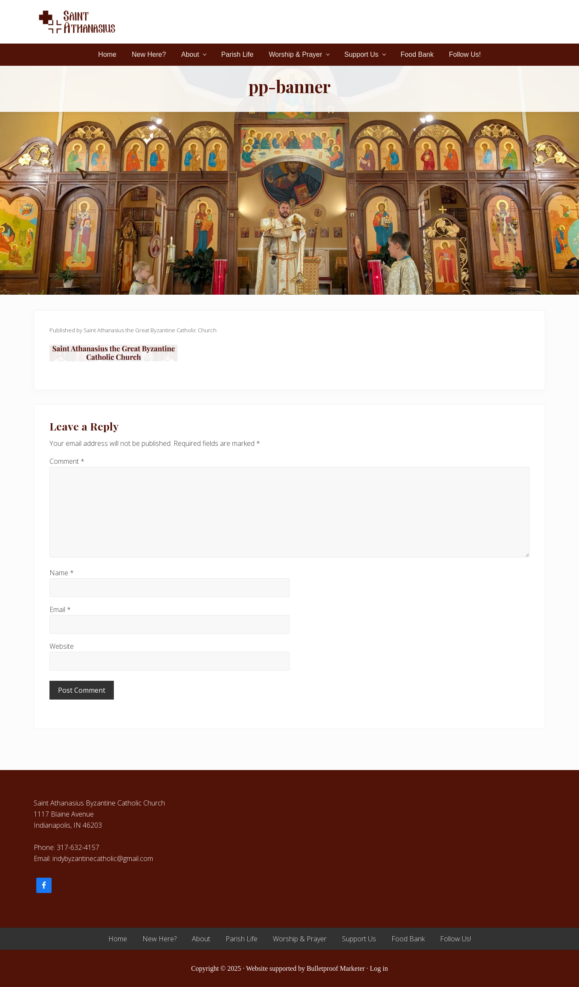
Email (60, 609)
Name (61, 572)
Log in (379, 968)
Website (61, 646)
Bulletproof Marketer (336, 968)
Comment (66, 461)
